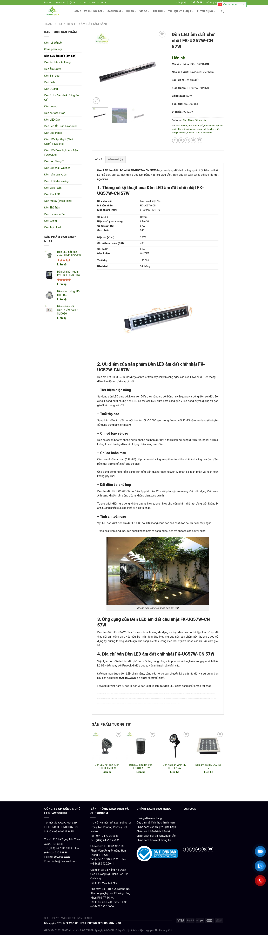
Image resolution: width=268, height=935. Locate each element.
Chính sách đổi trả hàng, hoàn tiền (156, 835)
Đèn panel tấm (53, 187)
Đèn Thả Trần (52, 207)
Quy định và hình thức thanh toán (156, 822)
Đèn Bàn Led (51, 75)
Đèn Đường (51, 88)
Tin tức (159, 11)
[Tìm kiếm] (222, 11)
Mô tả (98, 159)
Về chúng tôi (94, 11)
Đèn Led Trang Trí (54, 161)
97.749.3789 (109, 882)
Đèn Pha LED (52, 194)
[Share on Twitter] (181, 140)
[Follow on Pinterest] (198, 2)
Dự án (131, 11)
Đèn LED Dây (52, 119)
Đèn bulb (49, 82)
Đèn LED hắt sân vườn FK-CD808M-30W (107, 766)
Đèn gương (50, 106)
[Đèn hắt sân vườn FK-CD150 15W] (174, 746)
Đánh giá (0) (115, 159)
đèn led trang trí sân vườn (199, 132)
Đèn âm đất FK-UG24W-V (208, 766)
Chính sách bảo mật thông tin (154, 840)
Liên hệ (61, 264)
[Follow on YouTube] (201, 2)
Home (77, 11)
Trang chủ (53, 24)
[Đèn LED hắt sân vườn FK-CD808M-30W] (107, 746)
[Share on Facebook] (175, 140)
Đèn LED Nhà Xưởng (56, 181)
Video (144, 11)
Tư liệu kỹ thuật (181, 11)
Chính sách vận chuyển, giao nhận (156, 827)
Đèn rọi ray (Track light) (58, 200)
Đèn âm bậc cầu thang (57, 62)
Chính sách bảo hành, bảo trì (153, 831)
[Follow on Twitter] (198, 849)
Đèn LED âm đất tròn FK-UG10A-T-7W (140, 766)
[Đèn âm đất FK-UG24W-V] (208, 746)
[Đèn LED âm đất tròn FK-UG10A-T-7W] (141, 746)
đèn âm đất (181, 125)
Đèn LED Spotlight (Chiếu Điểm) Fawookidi (59, 142)
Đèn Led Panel (53, 132)
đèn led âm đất (196, 125)
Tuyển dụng (206, 11)
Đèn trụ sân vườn (54, 214)
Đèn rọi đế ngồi (53, 42)
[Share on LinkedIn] (199, 140)
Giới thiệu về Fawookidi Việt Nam (63, 918)
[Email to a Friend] (187, 140)
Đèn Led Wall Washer (57, 167)
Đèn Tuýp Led (52, 227)
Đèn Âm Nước (52, 69)
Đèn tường (50, 220)
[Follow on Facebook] (191, 2)
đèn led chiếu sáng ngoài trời (192, 129)
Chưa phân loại (53, 49)
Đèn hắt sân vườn (54, 113)
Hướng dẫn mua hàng (149, 818)
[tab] (98, 159)
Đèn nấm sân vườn (55, 174)
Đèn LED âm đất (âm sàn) (87, 24)
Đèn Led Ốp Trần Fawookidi (60, 126)
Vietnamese (227, 4)
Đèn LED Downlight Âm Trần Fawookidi (61, 152)
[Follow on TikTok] (194, 2)
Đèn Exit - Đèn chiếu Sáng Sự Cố (61, 97)
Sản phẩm (115, 11)
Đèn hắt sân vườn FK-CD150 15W (175, 766)
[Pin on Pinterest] (193, 140)
